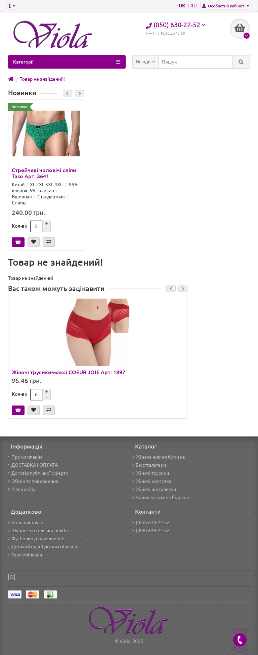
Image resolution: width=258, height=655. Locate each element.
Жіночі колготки (152, 481)
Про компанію (25, 457)
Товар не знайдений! (42, 79)
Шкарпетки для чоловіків (38, 530)
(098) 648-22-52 (151, 530)
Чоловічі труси (25, 522)
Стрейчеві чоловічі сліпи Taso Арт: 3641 (44, 173)
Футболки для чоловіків (36, 538)
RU (193, 5)
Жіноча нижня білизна (158, 457)
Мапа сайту (22, 489)
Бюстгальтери (149, 465)
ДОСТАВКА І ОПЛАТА (33, 465)
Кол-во (19, 226)
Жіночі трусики (150, 473)
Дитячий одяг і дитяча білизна (42, 546)
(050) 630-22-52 (151, 522)
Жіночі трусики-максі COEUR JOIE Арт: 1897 (68, 372)
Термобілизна (25, 554)
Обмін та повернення (33, 481)
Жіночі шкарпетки (154, 489)
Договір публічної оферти (38, 473)
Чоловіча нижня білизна (160, 497)
